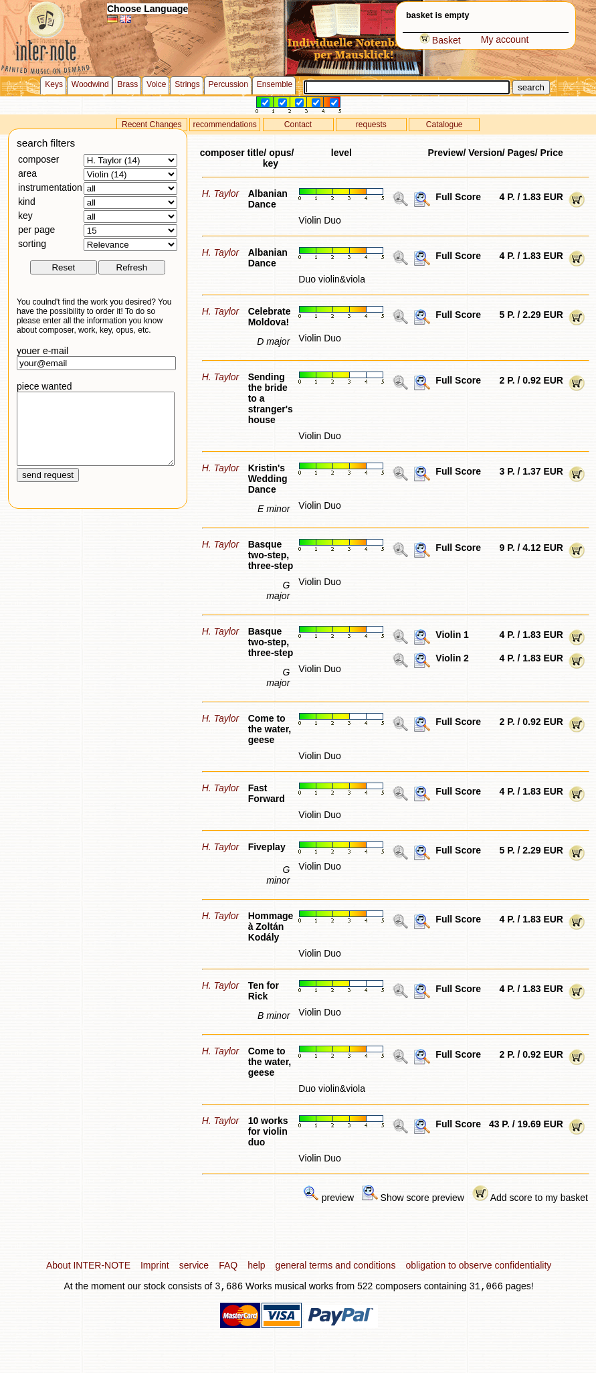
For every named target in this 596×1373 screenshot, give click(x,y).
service (194, 1265)
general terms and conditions (336, 1265)
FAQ (228, 1265)
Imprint (154, 1265)
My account (505, 39)
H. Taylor (220, 193)
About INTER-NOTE (88, 1265)
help (256, 1265)
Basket (440, 40)
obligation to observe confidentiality (478, 1265)
